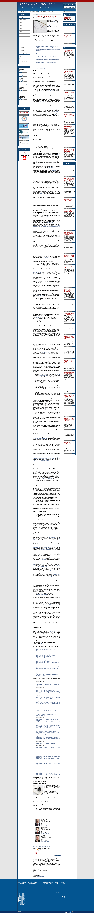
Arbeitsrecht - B (22, 22)
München (40, 11)
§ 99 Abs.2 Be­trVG (56, 430)
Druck (56, 885)
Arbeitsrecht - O (22, 40)
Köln (37, 11)
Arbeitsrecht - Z (22, 52)
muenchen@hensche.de (23, 93)
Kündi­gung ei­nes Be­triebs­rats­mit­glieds (50, 595)
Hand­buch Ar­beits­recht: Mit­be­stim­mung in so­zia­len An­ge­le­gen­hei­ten (47, 664)
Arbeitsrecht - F (22, 28)
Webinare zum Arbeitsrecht (23, 61)
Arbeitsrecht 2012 (22, 896)
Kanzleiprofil (50, 9)
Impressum (64, 886)
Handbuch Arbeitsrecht (32, 7)
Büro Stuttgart (64, 897)
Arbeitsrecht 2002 (22, 906)
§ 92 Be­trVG (48, 161)
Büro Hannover (64, 893)
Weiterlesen (67, 69)
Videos (20, 58)
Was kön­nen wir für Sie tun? (40, 68)
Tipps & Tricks (29, 9)
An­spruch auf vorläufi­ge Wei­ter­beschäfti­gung (51, 604)
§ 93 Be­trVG (54, 170)
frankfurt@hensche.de (23, 75)
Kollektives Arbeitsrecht (47, 886)
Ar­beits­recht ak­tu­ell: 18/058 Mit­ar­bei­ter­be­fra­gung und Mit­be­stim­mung (47, 749)
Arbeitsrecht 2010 (22, 898)
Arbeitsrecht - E (22, 26)
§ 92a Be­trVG (50, 167)
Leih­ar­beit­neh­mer (50, 543)
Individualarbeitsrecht (46, 884)
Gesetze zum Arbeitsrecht (40, 7)
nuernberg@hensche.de (23, 98)
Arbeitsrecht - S (22, 44)
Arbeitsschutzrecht (46, 885)
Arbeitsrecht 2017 (22, 891)
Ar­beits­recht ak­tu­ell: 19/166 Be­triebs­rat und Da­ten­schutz (45, 743)
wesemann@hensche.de (45, 841)
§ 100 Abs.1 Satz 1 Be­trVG (47, 478)
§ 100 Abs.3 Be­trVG (52, 537)
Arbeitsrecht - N (22, 38)
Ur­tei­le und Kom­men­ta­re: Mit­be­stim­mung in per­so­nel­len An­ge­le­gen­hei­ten (46, 779)
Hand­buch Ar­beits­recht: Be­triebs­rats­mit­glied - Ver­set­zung (45, 655)
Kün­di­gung (49, 25)
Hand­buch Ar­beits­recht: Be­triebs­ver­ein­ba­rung (43, 656)
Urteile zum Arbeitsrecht (48, 7)
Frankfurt (24, 11)
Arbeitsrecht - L (22, 35)
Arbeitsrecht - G (22, 29)
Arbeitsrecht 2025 (22, 884)
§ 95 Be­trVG (56, 111)
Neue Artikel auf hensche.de (33, 886)
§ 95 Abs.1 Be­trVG (50, 127)
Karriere (57, 886)
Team (63, 885)
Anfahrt (20, 72)
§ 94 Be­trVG (41, 193)
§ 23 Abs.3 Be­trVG (50, 570)
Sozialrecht (45, 887)
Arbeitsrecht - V (22, 49)
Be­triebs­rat (55, 21)
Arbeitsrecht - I (22, 32)
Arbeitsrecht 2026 (22, 883)
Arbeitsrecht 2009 (22, 899)
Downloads (57, 884)
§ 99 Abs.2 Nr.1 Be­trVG (40, 440)
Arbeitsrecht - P (22, 41)
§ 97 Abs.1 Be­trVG (46, 257)
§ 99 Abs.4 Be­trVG (42, 471)
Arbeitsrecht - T (22, 46)
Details (23, 72)
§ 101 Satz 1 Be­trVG (42, 339)
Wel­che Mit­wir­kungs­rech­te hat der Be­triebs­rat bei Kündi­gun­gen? (46, 62)
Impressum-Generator (23, 9)
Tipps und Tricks (21, 17)
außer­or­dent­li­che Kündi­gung (42, 594)
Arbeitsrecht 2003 (22, 905)
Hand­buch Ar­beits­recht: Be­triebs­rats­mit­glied (43, 654)
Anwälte (53, 11)
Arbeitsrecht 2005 (22, 903)
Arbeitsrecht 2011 (22, 897)
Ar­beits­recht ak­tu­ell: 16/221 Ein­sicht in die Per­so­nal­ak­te (45, 773)
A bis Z (57, 883)
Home (21, 7)
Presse (53, 7)
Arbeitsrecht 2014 (22, 894)
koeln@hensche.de (23, 89)
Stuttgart (49, 11)
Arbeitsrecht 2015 (22, 893)
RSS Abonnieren (57, 855)
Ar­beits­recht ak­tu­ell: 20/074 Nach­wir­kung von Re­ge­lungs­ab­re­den (47, 737)
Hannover (33, 11)
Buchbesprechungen (32, 883)
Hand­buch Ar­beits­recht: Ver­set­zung (42, 670)
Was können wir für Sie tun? (39, 783)
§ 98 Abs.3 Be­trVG (41, 295)
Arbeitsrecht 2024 (22, 885)
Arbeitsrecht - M (23, 37)
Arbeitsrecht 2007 (22, 901)
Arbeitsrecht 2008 (22, 900)
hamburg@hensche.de (23, 80)
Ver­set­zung (38, 323)
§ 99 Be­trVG (42, 101)
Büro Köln (64, 894)
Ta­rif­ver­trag (58, 374)
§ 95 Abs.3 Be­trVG (54, 131)
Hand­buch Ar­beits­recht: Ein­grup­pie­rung (42, 657)
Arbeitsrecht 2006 (22, 902)
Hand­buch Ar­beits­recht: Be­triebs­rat (42, 651)
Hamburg (29, 11)
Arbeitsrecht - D (22, 25)
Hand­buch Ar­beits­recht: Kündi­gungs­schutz (43, 661)
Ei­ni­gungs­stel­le (56, 114)
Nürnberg (44, 11)
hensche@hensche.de (44, 825)
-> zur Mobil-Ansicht (22, 14)
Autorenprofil (38, 852)
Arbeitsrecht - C (22, 23)
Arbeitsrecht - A (22, 20)
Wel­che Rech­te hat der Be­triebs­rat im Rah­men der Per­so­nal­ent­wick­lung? (47, 44)
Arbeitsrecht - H (22, 31)
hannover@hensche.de (23, 84)
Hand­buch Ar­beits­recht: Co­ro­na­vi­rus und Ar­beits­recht (45, 658)
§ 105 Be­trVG (57, 80)
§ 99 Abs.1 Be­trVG (39, 317)
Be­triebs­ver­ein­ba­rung (43, 375)
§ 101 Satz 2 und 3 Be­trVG (46, 542)
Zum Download (67, 33)
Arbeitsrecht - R (22, 43)
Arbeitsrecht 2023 (22, 886)
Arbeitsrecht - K (22, 34)
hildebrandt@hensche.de (45, 833)
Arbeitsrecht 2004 (22, 904)
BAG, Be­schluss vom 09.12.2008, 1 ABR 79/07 (42, 460)
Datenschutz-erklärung (64, 887)
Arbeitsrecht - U (22, 47)
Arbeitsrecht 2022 (22, 887)
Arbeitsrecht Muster (35, 9)
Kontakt (57, 887)
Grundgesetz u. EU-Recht (47, 883)
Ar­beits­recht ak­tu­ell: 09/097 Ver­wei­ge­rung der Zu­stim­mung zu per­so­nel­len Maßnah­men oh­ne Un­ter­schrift (46, 462)
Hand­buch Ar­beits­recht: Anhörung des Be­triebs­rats (48, 623)
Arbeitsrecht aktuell (25, 7)
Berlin (21, 11)
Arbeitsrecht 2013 (22, 895)
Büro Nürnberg (64, 896)
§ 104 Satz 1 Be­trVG (51, 631)
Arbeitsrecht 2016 (22, 892)
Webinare (46, 9)
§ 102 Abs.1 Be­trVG (50, 90)
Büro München (64, 895)
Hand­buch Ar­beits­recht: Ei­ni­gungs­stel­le (42, 660)
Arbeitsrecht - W (22, 50)
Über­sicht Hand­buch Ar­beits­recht (41, 676)
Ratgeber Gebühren (41, 9)
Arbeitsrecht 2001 (22, 907)
